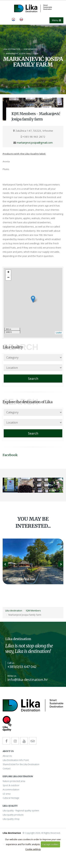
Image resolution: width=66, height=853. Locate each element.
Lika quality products (13, 814)
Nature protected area (14, 781)
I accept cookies (50, 844)
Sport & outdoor (11, 785)
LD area (6, 793)
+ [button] (8, 272)
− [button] (8, 277)
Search (33, 378)
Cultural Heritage (11, 797)
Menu (56, 20)
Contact (6, 768)
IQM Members (30, 49)
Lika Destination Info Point (16, 760)
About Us (7, 755)
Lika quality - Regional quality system (21, 810)
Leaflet (59, 333)
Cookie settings (33, 849)
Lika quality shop (11, 818)
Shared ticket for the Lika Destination (21, 764)
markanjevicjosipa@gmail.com (35, 142)
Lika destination (11, 49)
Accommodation (11, 789)
